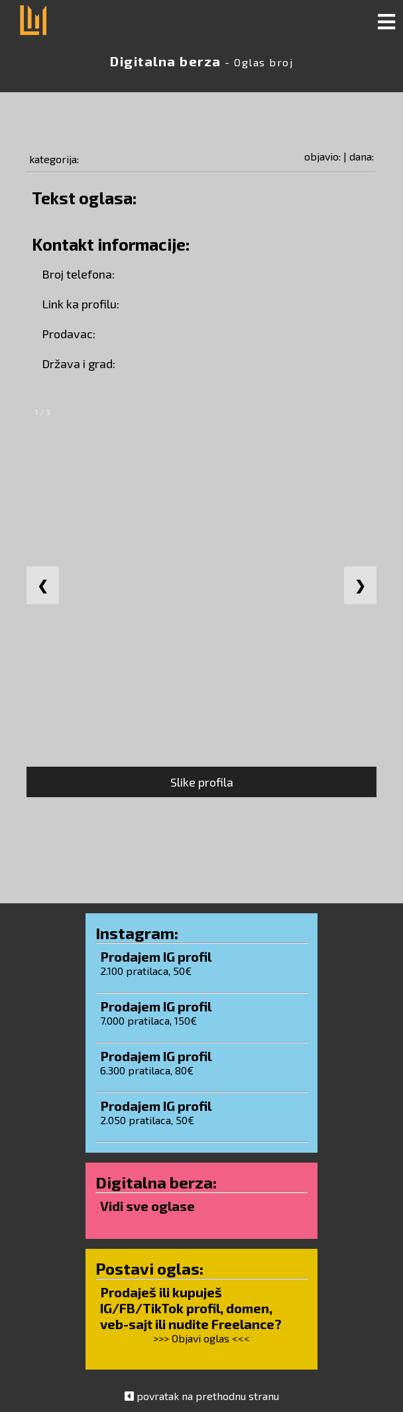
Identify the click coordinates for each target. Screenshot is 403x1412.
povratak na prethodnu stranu (208, 1395)
